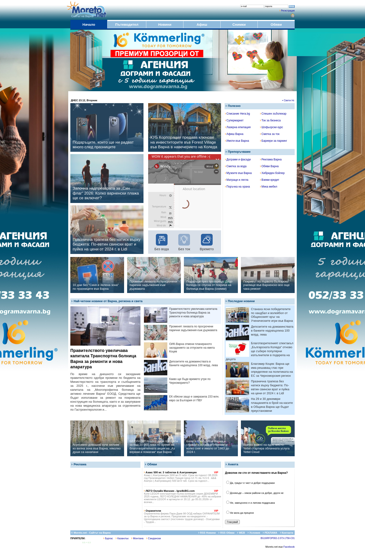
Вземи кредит (269, 179)
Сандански (153, 538)
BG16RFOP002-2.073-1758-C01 (278, 538)
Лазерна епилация (237, 127)
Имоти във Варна (237, 140)
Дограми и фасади (238, 159)
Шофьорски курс (271, 127)
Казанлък (122, 538)
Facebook (289, 546)
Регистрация (288, 10)
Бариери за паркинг (273, 140)
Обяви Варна (269, 166)
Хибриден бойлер (272, 173)
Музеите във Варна (238, 173)
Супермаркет (234, 120)
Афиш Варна (234, 134)
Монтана (137, 538)
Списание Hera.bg (237, 113)
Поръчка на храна (237, 186)
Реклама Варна (271, 159)
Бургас (108, 538)
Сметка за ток (269, 134)
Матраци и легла (236, 179)
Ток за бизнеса (270, 120)
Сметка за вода (236, 166)
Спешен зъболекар (273, 113)
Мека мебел (268, 186)
